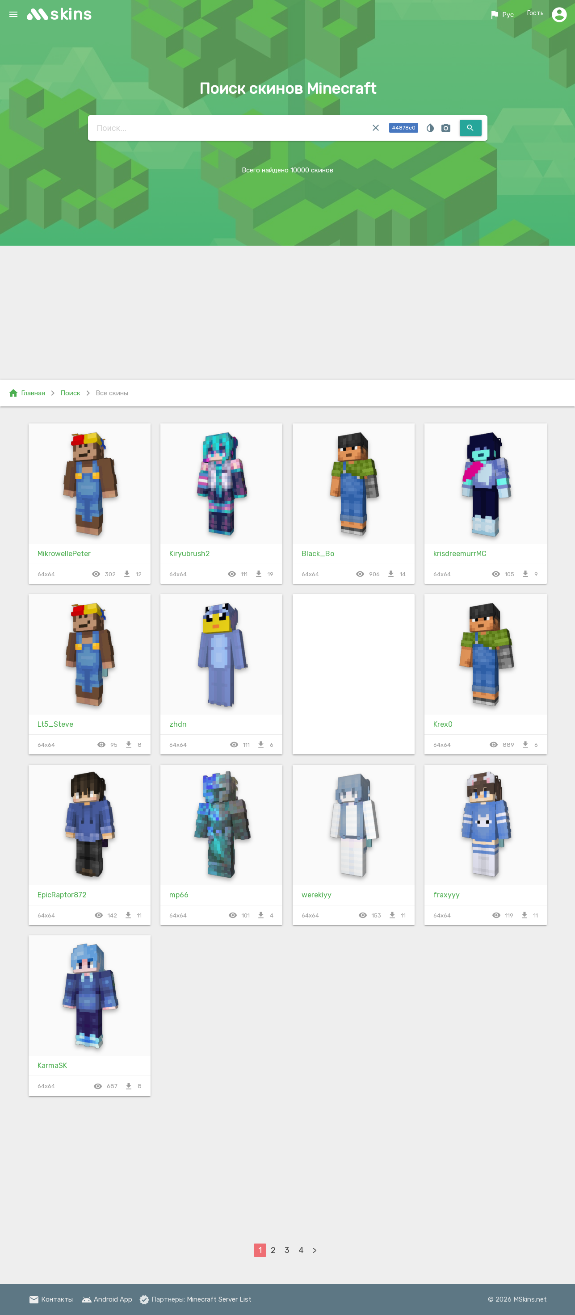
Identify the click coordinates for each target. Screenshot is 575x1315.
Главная (26, 393)
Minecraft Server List (219, 1299)
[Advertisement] (288, 312)
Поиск (70, 393)
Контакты (51, 1299)
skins (71, 14)
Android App (106, 1299)
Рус (500, 14)
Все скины (112, 393)
